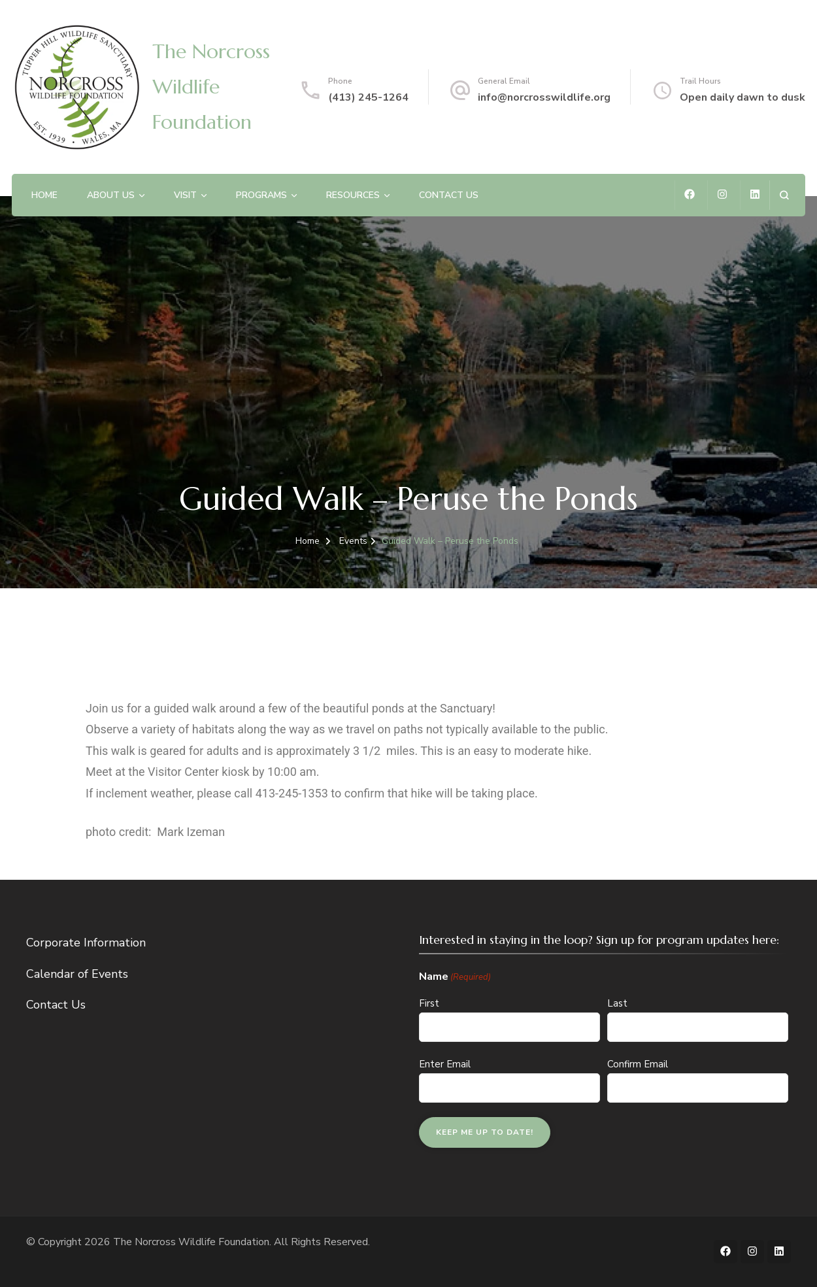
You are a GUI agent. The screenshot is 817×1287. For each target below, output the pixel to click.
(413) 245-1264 (368, 97)
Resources (353, 195)
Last (617, 1003)
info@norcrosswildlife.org (544, 97)
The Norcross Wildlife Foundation (211, 86)
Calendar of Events (77, 974)
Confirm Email (637, 1064)
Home (44, 195)
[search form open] (784, 195)
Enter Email (445, 1064)
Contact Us (448, 195)
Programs (261, 195)
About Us (111, 195)
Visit (185, 195)
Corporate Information (86, 942)
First (429, 1003)
